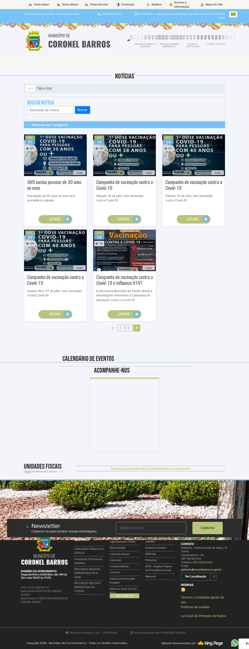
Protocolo (151, 560)
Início (30, 88)
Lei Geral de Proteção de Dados (203, 616)
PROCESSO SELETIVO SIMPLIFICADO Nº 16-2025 (87, 573)
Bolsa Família (117, 548)
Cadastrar (207, 528)
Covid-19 (115, 572)
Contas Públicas (119, 566)
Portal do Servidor (156, 548)
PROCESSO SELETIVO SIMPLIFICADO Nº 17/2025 (87, 587)
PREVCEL (150, 554)
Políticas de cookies (195, 607)
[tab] (128, 40)
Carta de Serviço (120, 554)
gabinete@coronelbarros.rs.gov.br (201, 570)
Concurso (115, 560)
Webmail (150, 576)
